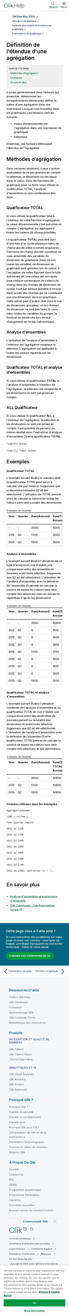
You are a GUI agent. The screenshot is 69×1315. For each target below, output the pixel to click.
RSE (11, 1179)
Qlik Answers (17, 1079)
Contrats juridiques (20, 1238)
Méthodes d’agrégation (24, 73)
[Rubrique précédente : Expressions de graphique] (18, 971)
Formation (15, 1007)
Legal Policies (17, 1248)
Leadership (16, 1174)
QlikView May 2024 (24, 16)
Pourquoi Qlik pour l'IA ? (24, 1127)
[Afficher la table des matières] (7, 16)
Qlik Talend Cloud (20, 1054)
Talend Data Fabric (21, 1059)
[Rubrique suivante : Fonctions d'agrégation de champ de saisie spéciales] (50, 971)
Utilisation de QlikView (24, 21)
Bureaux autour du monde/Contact (31, 1210)
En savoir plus (18, 82)
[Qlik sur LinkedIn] (25, 1229)
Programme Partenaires (24, 1194)
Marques (46, 1254)
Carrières (15, 1200)
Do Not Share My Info (20, 1259)
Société (14, 1169)
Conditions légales (41, 1248)
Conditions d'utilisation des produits (29, 1243)
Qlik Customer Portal (22, 1017)
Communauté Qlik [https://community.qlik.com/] (35, 1221)
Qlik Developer (18, 1002)
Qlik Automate (18, 1089)
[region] (34, 1290)
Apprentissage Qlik (21, 1012)
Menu (64, 6)
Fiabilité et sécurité (21, 1112)
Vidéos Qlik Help (19, 997)
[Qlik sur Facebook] (32, 1229)
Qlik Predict (16, 1084)
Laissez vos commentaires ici (30, 955)
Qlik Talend (16, 1049)
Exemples (16, 77)
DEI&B (13, 1184)
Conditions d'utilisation (22, 1254)
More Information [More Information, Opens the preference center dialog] (34, 1310)
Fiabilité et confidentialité (25, 1117)
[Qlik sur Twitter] (55, 1221)
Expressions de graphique (26, 33)
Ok (34, 1302)
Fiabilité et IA (17, 1122)
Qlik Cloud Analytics (21, 1074)
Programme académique (25, 1189)
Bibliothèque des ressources (27, 1022)
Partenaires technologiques (26, 1142)
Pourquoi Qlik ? (18, 1106)
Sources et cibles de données (28, 1147)
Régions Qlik (17, 1152)
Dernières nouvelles (22, 1205)
